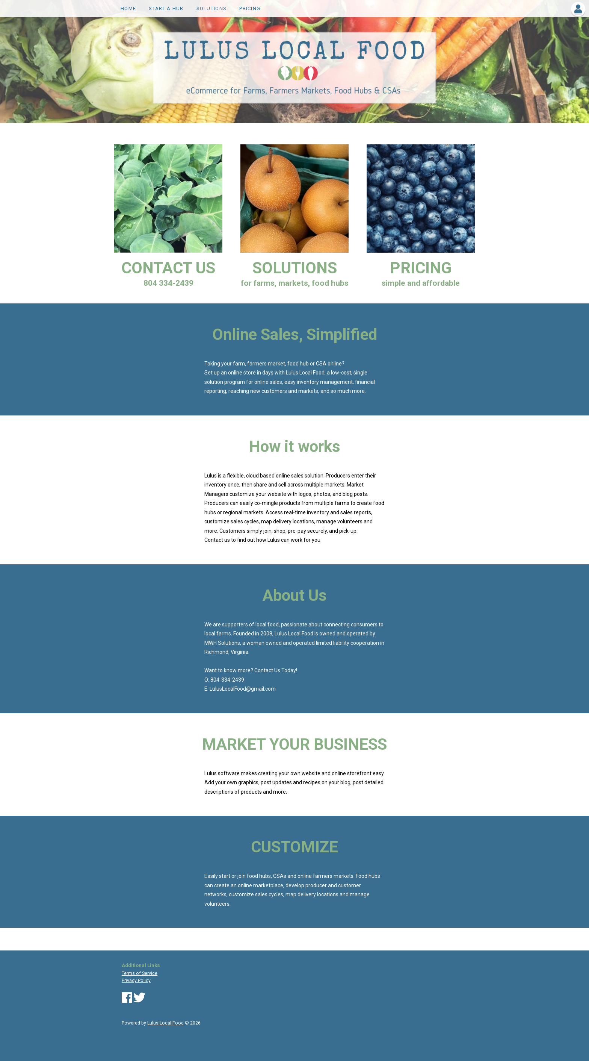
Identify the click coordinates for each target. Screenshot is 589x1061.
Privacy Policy (136, 980)
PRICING (249, 8)
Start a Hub (166, 8)
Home (128, 8)
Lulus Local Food (165, 1023)
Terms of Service (139, 973)
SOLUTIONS (211, 8)
